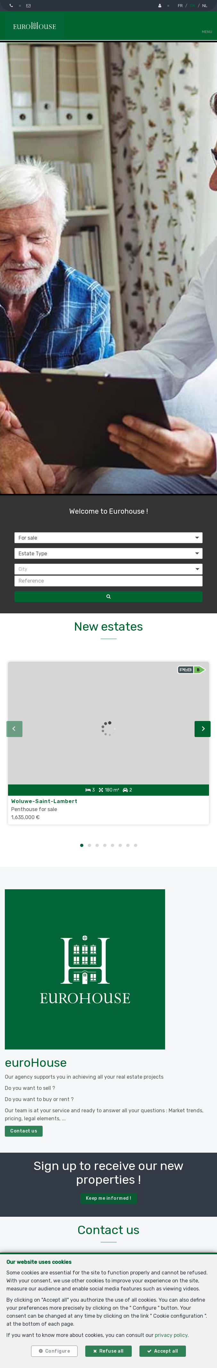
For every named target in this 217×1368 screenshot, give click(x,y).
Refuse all (111, 1351)
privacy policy (171, 1335)
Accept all (166, 1351)
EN (192, 5)
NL (204, 5)
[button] (108, 569)
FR (180, 5)
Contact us (23, 1131)
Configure (57, 1351)
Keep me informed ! (108, 1198)
